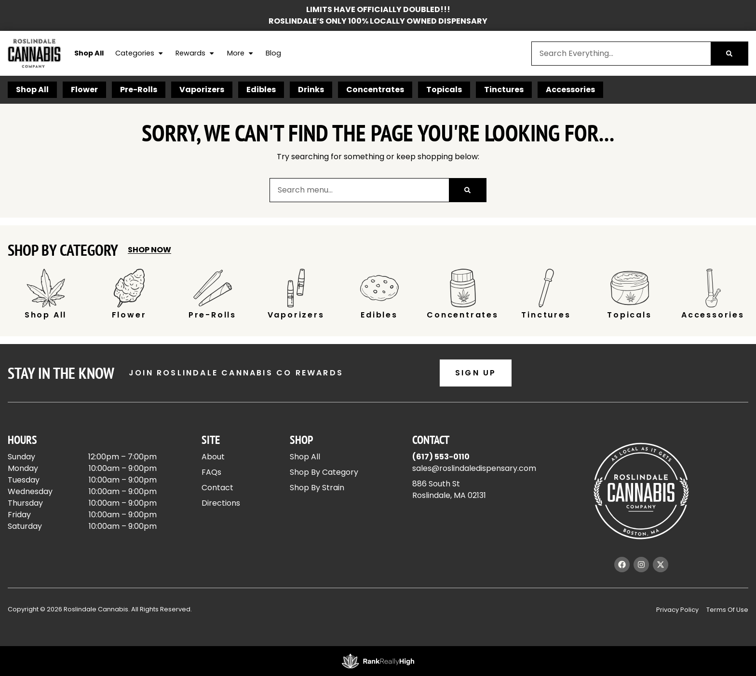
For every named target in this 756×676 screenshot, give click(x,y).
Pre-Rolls (138, 89)
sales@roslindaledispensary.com (474, 468)
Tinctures (504, 89)
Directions (221, 503)
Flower (84, 89)
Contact (217, 487)
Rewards (195, 53)
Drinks (311, 89)
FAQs (211, 472)
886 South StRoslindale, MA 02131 (449, 489)
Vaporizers (201, 89)
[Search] (729, 53)
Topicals (444, 89)
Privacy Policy (677, 610)
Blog (273, 53)
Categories (139, 53)
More (240, 53)
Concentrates (375, 89)
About (213, 456)
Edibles (261, 89)
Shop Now (149, 249)
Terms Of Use (727, 610)
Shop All (89, 53)
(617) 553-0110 (441, 456)
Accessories (570, 89)
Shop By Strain (317, 487)
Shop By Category (324, 472)
